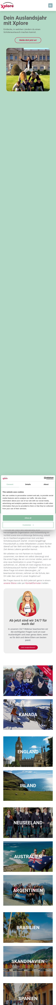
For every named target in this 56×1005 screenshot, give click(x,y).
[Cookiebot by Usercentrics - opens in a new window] (43, 478)
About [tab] (46, 484)
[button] (50, 5)
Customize (28, 525)
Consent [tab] (10, 484)
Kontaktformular (33, 583)
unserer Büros (10, 583)
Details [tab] (28, 484)
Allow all (28, 518)
